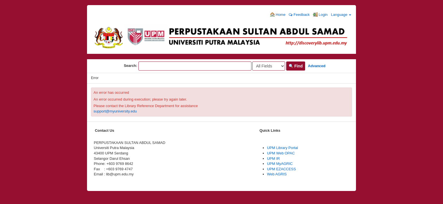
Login (320, 14)
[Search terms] (194, 66)
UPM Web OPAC (281, 153)
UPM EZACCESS (281, 169)
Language (341, 14)
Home (277, 14)
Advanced (316, 66)
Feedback (299, 14)
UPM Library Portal (282, 148)
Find (296, 66)
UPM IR (273, 158)
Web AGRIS (277, 174)
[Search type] (268, 66)
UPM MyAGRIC (280, 164)
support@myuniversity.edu (115, 111)
